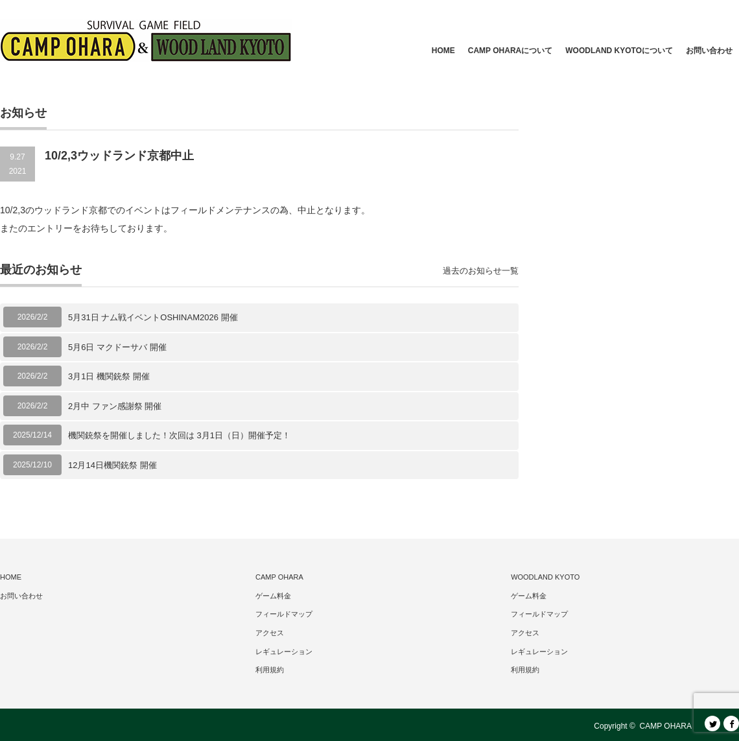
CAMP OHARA (279, 577)
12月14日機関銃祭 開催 (112, 465)
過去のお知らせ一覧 (481, 271)
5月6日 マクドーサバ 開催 (117, 347)
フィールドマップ (283, 614)
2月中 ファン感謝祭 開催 (114, 406)
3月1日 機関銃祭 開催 (109, 376)
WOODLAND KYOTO (545, 577)
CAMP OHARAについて (510, 50)
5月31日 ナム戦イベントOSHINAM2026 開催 (153, 317)
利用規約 (269, 670)
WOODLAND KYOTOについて (619, 50)
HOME (443, 50)
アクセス (269, 633)
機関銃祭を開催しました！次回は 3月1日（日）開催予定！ (179, 435)
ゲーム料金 (273, 596)
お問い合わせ (709, 50)
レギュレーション (283, 651)
